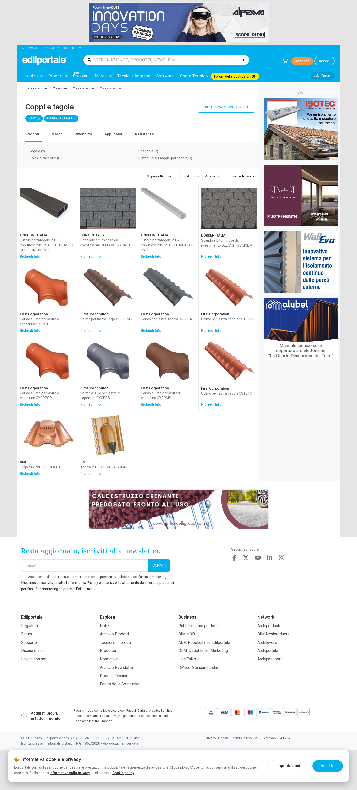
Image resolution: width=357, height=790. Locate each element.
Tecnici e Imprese (133, 75)
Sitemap (269, 738)
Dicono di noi (32, 650)
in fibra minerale (59, 118)
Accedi (324, 61)
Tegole (37, 151)
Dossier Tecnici (113, 675)
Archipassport (269, 659)
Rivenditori (84, 134)
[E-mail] (84, 565)
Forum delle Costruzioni (120, 684)
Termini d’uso (241, 738)
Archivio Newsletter (117, 667)
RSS (257, 738)
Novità (248, 176)
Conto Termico (194, 75)
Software (165, 75)
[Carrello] (284, 61)
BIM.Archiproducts (273, 634)
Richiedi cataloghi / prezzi (226, 107)
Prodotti (58, 76)
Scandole (148, 151)
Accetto (328, 765)
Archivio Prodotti (114, 634)
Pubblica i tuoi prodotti (65, 48)
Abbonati (302, 61)
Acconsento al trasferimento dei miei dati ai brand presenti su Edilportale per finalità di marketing (97, 577)
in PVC (32, 118)
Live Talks (187, 659)
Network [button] (29, 48)
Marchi (103, 76)
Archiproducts (269, 625)
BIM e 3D (186, 634)
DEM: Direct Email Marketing (203, 650)
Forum (26, 634)
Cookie (223, 738)
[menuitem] (33, 76)
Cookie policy (123, 773)
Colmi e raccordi (45, 158)
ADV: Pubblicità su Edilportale (204, 642)
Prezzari (81, 75)
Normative (109, 659)
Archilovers (267, 642)
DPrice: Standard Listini (198, 667)
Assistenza (144, 134)
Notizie (34, 76)
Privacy (210, 738)
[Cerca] (242, 60)
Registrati (29, 625)
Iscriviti (159, 565)
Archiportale (267, 650)
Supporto (29, 642)
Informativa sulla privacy (70, 773)
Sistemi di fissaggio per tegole (165, 158)
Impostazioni (288, 765)
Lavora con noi (33, 659)
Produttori (108, 650)
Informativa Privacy (83, 583)
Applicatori (114, 134)
